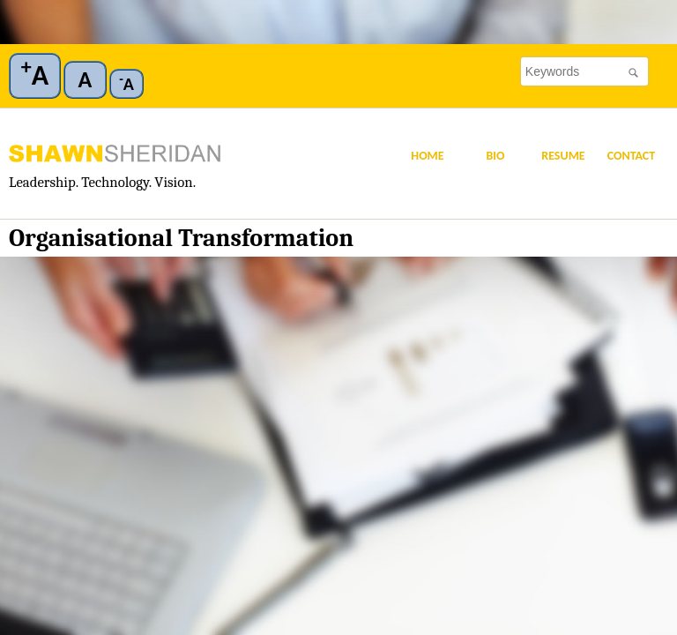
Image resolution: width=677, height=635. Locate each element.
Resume (562, 155)
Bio (495, 155)
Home (427, 155)
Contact (631, 155)
